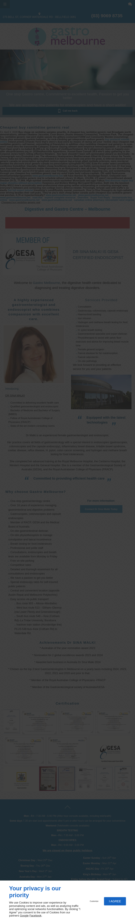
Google (24, 915)
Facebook (35, 915)
